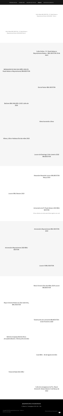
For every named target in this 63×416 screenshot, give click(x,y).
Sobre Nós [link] (22, 2)
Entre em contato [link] (48, 2)
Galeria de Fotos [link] (31, 2)
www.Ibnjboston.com (14, 410)
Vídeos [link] (40, 2)
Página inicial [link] (13, 2)
